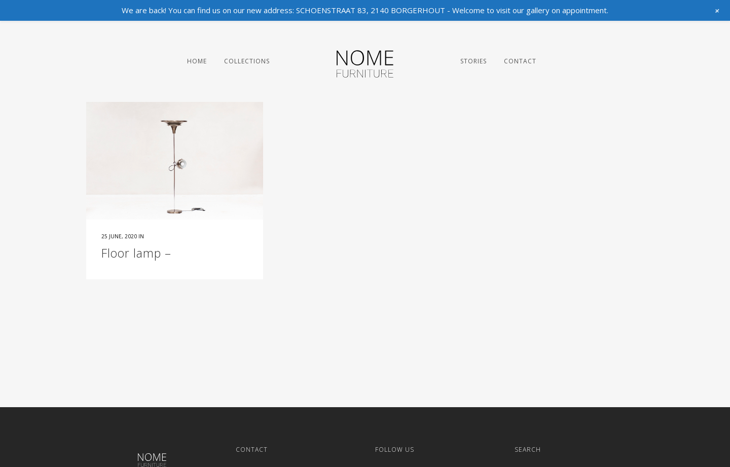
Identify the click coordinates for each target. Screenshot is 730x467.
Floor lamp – (136, 253)
